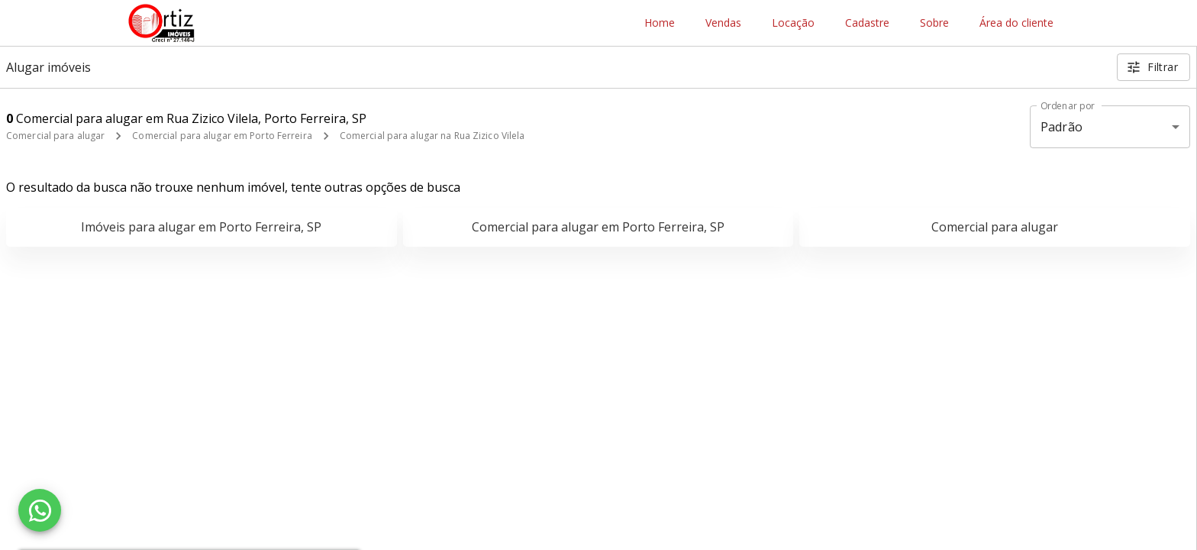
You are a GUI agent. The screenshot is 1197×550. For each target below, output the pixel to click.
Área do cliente (1016, 23)
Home (659, 23)
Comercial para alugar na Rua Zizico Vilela (432, 135)
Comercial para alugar (55, 135)
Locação (793, 23)
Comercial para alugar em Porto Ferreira (221, 135)
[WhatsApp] (39, 510)
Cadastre (867, 23)
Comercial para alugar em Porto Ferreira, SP (598, 226)
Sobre (934, 23)
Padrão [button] (1061, 126)
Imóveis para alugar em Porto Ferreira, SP (201, 226)
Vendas (723, 23)
